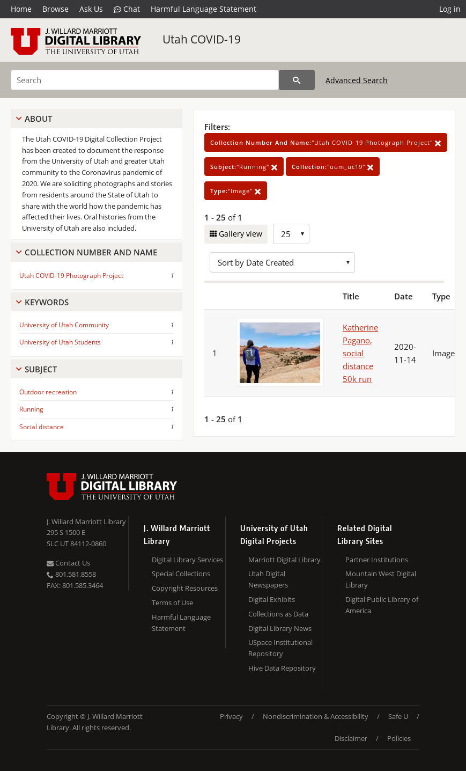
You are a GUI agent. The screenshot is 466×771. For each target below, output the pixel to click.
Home (21, 9)
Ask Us (91, 9)
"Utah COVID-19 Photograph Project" (325, 142)
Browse (55, 9)
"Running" (244, 167)
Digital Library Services (187, 559)
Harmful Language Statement (203, 9)
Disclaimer (351, 738)
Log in (450, 9)
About (38, 118)
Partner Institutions (376, 559)
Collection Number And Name (91, 252)
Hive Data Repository (282, 668)
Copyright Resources (185, 588)
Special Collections (181, 573)
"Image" (235, 191)
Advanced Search (357, 80)
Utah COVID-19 (201, 39)
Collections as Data (278, 614)
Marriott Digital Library (284, 559)
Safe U (398, 716)
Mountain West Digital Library (380, 579)
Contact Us (68, 563)
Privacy (231, 716)
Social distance (41, 426)
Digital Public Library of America (381, 604)
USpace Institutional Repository (280, 647)
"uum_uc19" (333, 167)
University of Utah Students (60, 342)
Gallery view (239, 234)
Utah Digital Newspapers (268, 579)
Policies (399, 738)
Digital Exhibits (271, 599)
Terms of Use (172, 602)
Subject (41, 369)
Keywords (47, 302)
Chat (127, 9)
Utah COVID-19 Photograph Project (71, 275)
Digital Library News (280, 628)
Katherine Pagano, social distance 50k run (360, 353)
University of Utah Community (64, 324)
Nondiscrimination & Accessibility (315, 716)
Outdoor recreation (48, 391)
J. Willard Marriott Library (86, 521)
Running (31, 409)
